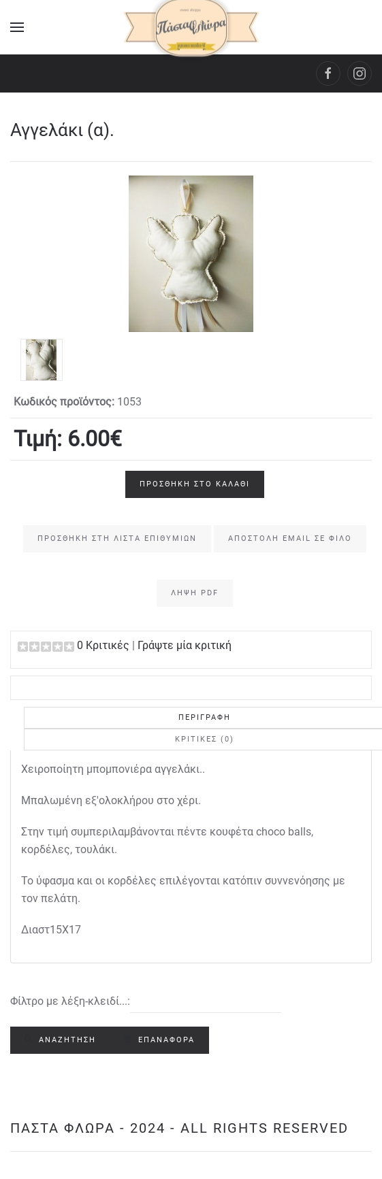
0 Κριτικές (103, 645)
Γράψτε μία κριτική (185, 645)
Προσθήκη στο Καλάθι (195, 484)
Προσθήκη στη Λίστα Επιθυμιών (117, 538)
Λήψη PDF (195, 592)
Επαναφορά (159, 1040)
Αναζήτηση (60, 1040)
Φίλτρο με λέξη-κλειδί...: (70, 1001)
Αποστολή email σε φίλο (290, 538)
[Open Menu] (17, 27)
